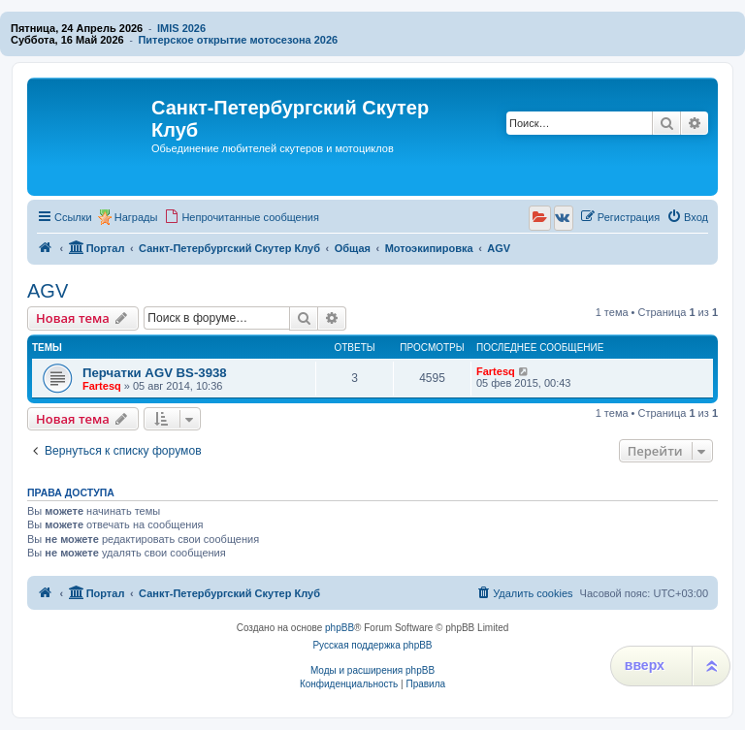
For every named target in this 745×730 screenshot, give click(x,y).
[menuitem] (241, 217)
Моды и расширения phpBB (372, 670)
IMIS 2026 (181, 28)
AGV (47, 291)
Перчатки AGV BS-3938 (154, 372)
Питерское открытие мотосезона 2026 (238, 40)
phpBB (339, 627)
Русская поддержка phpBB (372, 645)
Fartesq (101, 386)
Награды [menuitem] (136, 217)
